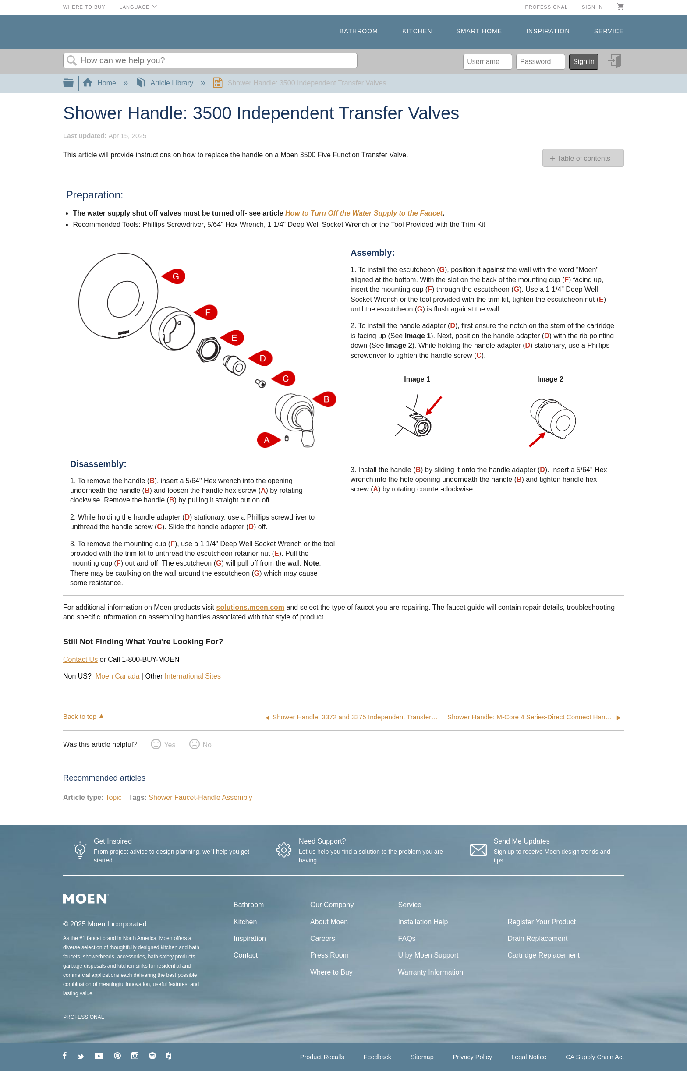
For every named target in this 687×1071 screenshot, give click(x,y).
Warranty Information (431, 972)
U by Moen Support (428, 955)
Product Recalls (322, 1056)
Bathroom (359, 31)
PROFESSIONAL (83, 1017)
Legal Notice (528, 1056)
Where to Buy (84, 7)
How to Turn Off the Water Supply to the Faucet (364, 213)
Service (609, 31)
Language (135, 7)
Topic (113, 797)
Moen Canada (119, 676)
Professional (546, 7)
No (206, 745)
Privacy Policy (472, 1056)
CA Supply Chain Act (595, 1056)
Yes (169, 745)
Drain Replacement (537, 938)
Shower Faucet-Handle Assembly (200, 797)
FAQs (407, 938)
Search (72, 60)
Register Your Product (541, 922)
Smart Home (479, 31)
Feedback (377, 1056)
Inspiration (548, 31)
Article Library (165, 83)
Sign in (592, 7)
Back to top (79, 716)
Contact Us (80, 659)
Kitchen (417, 31)
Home (100, 83)
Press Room (329, 955)
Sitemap (422, 1056)
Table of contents (583, 158)
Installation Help (423, 922)
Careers (322, 938)
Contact (246, 955)
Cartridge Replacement (543, 955)
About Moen (329, 922)
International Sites (193, 676)
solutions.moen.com (250, 607)
